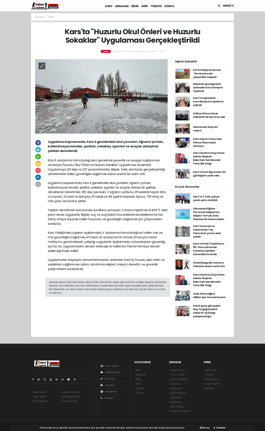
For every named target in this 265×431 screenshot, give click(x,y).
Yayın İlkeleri (39, 396)
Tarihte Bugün (178, 393)
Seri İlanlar (176, 402)
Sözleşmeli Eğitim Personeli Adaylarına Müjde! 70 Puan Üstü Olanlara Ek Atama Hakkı (208, 214)
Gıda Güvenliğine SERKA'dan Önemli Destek (209, 295)
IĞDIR (135, 6)
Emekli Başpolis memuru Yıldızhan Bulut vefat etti (209, 264)
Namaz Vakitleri (179, 379)
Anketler (209, 374)
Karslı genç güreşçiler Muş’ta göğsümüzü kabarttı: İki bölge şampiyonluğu (207, 311)
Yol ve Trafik (177, 374)
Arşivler (107, 385)
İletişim (107, 398)
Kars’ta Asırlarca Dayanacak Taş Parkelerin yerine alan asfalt (207, 231)
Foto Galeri (110, 366)
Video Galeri (110, 372)
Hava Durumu (178, 370)
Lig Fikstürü (176, 388)
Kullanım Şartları (70, 392)
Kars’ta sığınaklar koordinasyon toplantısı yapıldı (208, 101)
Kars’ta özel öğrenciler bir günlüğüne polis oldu (209, 173)
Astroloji (209, 388)
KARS (108, 6)
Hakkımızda (39, 392)
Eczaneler (175, 383)
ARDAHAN (122, 6)
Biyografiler (211, 379)
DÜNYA (169, 6)
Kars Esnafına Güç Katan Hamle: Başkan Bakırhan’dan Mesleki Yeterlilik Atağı (209, 158)
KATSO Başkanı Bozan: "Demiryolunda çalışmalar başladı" (207, 73)
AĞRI (144, 6)
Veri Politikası (40, 401)
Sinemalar (176, 397)
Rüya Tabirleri (212, 383)
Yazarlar (108, 378)
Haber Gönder (69, 401)
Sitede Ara (210, 370)
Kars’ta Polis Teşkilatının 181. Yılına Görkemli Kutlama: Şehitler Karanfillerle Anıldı (208, 249)
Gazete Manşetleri (180, 411)
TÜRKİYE (156, 6)
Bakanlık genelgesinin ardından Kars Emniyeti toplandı (208, 87)
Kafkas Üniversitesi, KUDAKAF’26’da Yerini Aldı (209, 115)
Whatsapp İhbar (70, 396)
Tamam (219, 427)
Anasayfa (39, 17)
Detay (205, 427)
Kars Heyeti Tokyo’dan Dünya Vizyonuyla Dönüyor (207, 142)
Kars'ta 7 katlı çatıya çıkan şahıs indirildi (206, 198)
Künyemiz (109, 391)
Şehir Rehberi (177, 406)
